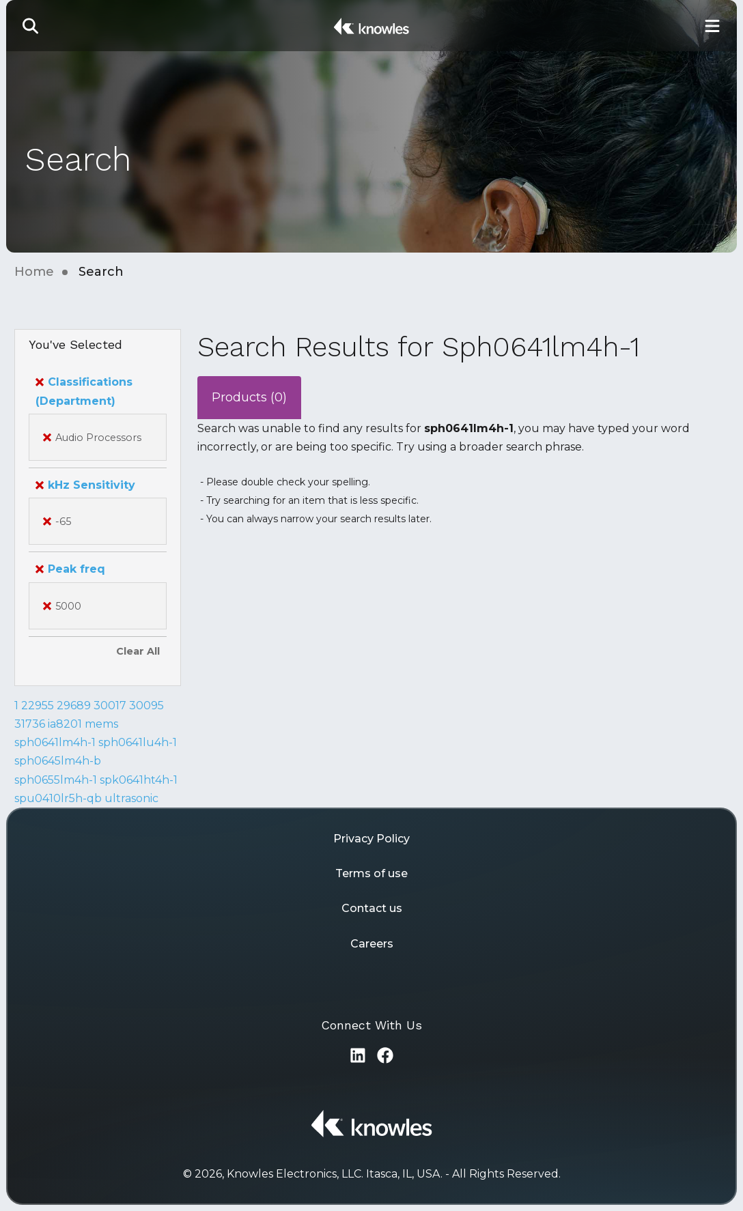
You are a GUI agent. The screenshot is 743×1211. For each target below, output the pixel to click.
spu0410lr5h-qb (58, 798)
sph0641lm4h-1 (55, 742)
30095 (146, 705)
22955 (37, 705)
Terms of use (371, 873)
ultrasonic (131, 798)
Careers (371, 943)
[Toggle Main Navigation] (712, 25)
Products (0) (249, 397)
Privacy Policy (371, 838)
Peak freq (70, 568)
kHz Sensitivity (85, 485)
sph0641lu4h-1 (137, 742)
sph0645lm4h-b (57, 760)
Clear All (138, 651)
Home (34, 271)
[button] (31, 25)
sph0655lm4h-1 (55, 779)
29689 (74, 705)
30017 (110, 705)
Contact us (371, 908)
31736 (29, 723)
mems (101, 723)
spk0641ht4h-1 (139, 779)
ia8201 (65, 723)
